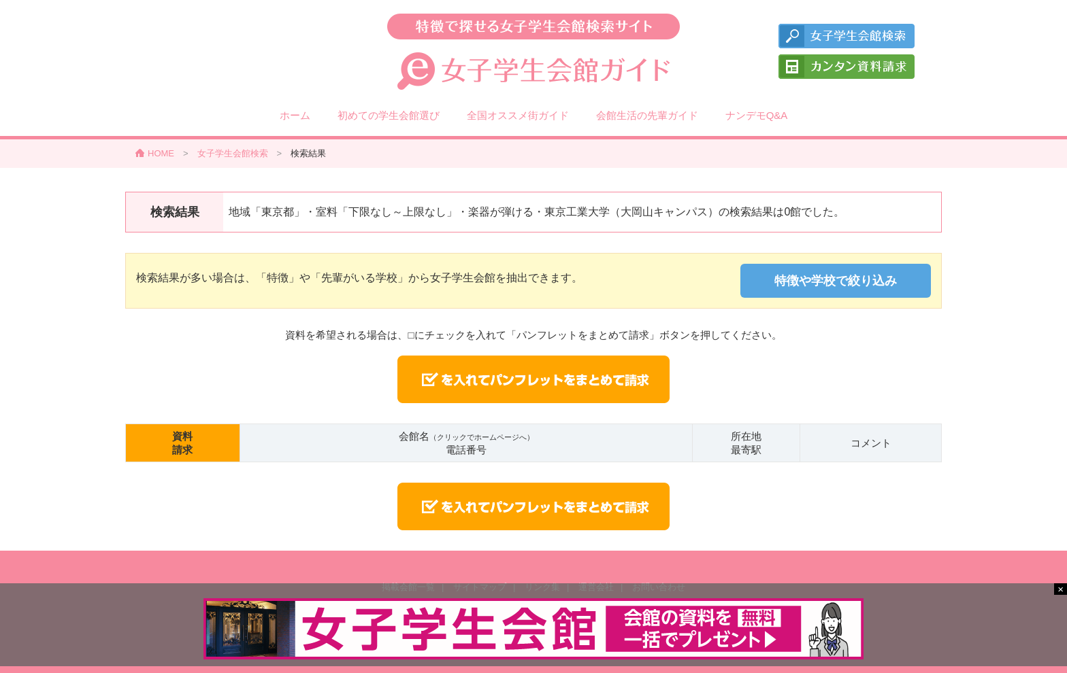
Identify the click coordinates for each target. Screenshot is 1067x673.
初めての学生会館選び (389, 115)
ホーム (295, 115)
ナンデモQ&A (756, 115)
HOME (161, 153)
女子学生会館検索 (232, 153)
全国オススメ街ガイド (518, 115)
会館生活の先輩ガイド (647, 115)
